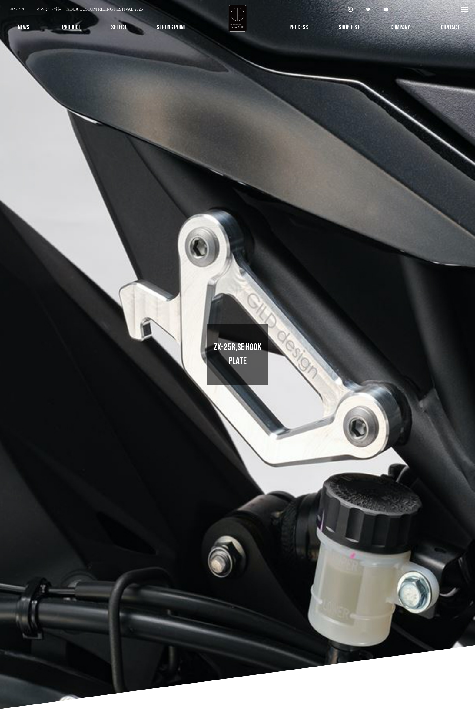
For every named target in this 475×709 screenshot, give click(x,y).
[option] (100, 9)
